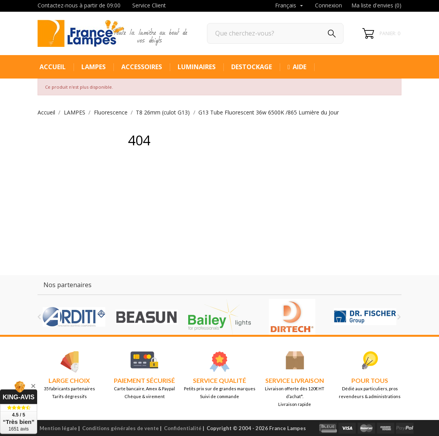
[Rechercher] (275, 33)
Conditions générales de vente (120, 428)
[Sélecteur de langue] (290, 6)
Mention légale (58, 428)
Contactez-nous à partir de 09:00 (79, 5)
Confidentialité (183, 428)
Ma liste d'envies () (376, 5)
